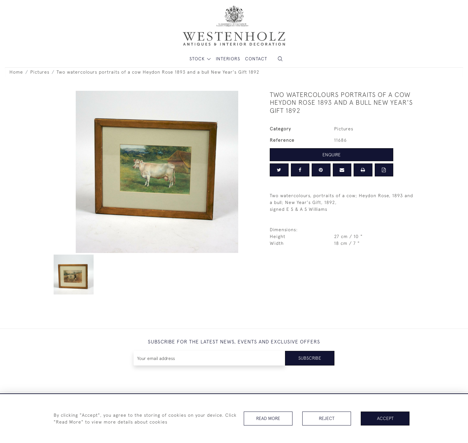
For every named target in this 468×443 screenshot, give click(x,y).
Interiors (228, 58)
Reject (326, 418)
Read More (268, 418)
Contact (256, 58)
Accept (385, 418)
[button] (280, 58)
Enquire (331, 154)
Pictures (39, 72)
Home (16, 72)
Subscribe (309, 358)
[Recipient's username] (209, 358)
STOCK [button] (197, 58)
